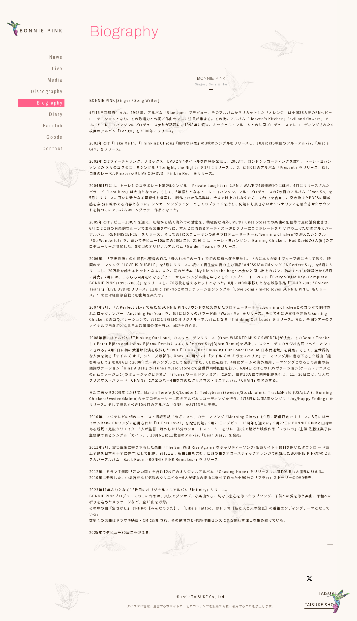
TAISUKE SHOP (320, 604)
